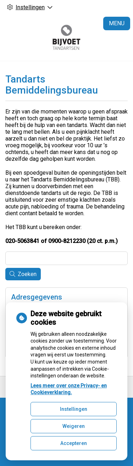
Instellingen (73, 409)
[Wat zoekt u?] (66, 258)
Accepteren (73, 443)
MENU (116, 23)
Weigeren (73, 426)
